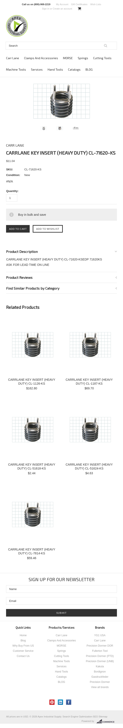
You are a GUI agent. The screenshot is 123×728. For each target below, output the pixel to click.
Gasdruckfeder (99, 676)
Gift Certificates (79, 4)
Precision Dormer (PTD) (100, 656)
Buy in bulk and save (32, 214)
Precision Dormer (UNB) (100, 661)
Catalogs (74, 69)
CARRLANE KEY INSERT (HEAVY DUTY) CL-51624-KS (89, 466)
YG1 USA (99, 635)
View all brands (99, 687)
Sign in (45, 8)
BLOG (89, 69)
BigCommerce (106, 721)
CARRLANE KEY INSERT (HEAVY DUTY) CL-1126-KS (31, 381)
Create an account (62, 8)
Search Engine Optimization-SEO (80, 716)
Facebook (68, 702)
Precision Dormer (100, 682)
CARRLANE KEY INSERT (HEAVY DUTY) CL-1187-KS (89, 381)
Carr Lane (12, 58)
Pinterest (52, 702)
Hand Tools (55, 69)
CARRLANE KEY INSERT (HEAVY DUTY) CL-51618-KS (31, 466)
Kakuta (100, 666)
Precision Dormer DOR (100, 645)
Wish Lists (95, 4)
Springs (83, 58)
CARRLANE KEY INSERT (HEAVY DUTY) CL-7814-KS (31, 551)
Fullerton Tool (100, 650)
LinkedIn (60, 702)
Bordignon (100, 671)
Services (37, 69)
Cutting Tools (102, 58)
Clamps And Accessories (41, 58)
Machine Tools (16, 69)
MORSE (68, 58)
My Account (62, 4)
